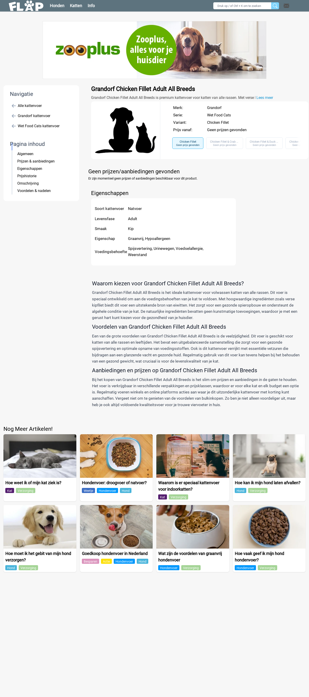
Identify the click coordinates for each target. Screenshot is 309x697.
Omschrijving (28, 183)
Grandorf (214, 108)
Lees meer (264, 97)
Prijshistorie (26, 176)
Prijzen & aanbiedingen (36, 161)
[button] (292, 5)
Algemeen (25, 154)
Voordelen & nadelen (34, 191)
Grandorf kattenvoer (31, 116)
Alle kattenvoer (27, 105)
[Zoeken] (275, 5)
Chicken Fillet (218, 122)
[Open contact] (286, 6)
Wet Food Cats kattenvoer (35, 126)
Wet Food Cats (219, 115)
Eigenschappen (29, 168)
